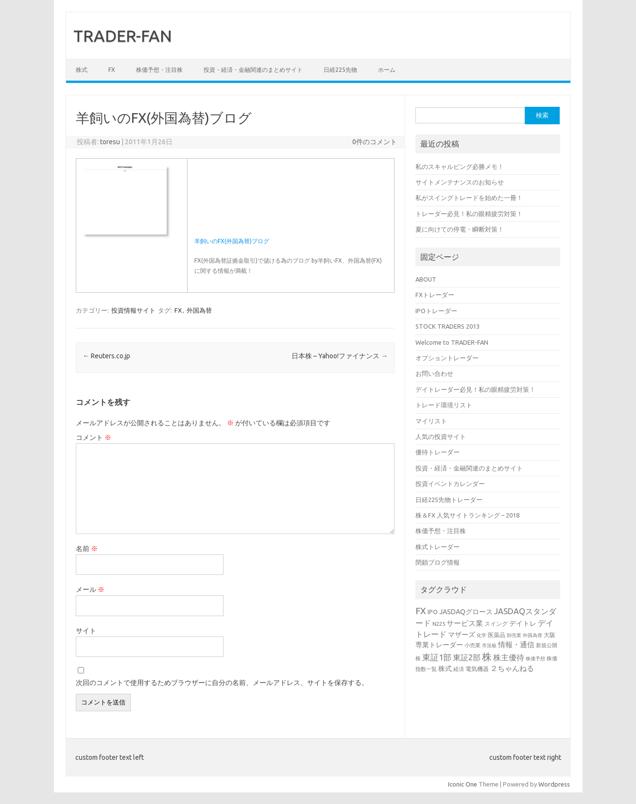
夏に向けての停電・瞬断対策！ (459, 229)
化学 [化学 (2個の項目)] (481, 635)
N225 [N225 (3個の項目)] (438, 623)
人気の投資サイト (440, 436)
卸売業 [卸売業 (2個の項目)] (514, 635)
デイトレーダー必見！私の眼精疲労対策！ (475, 389)
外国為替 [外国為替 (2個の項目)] (532, 635)
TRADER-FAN (122, 35)
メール (90, 589)
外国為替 (199, 310)
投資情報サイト (133, 310)
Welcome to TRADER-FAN (451, 342)
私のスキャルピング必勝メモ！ (459, 166)
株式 (81, 70)
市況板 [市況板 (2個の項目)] (489, 645)
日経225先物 (340, 70)
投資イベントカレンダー (450, 483)
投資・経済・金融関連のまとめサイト (253, 70)
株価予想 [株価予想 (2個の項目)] (535, 658)
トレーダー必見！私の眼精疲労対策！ (469, 213)
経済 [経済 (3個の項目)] (458, 669)
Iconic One (462, 784)
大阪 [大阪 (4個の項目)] (549, 634)
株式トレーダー (437, 546)
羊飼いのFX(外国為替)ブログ (231, 241)
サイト (86, 631)
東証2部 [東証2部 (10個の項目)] (467, 657)
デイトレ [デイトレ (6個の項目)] (522, 623)
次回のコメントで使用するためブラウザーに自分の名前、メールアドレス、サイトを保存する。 (222, 683)
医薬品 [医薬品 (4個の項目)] (496, 634)
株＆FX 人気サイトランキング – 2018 (467, 515)
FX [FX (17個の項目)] (420, 611)
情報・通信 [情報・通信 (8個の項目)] (516, 644)
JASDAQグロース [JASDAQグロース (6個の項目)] (466, 612)
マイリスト (431, 421)
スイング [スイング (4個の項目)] (496, 623)
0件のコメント (374, 142)
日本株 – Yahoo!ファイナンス (340, 356)
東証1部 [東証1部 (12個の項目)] (436, 657)
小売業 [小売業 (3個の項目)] (472, 645)
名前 (87, 549)
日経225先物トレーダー (448, 499)
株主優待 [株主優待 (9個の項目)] (508, 657)
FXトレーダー (434, 294)
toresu (110, 142)
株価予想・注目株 (159, 70)
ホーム (386, 70)
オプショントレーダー (447, 357)
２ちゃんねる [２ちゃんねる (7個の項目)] (512, 668)
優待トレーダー (437, 452)
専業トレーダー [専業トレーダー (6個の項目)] (439, 645)
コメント (93, 437)
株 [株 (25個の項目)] (487, 656)
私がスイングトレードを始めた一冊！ (469, 197)
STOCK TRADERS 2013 (447, 326)
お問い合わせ (434, 373)
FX (111, 70)
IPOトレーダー (436, 310)
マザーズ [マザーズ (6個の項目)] (461, 634)
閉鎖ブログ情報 (437, 562)
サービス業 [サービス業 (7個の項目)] (465, 623)
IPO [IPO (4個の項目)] (433, 611)
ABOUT (425, 279)
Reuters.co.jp (106, 356)
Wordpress (554, 784)
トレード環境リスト (443, 405)
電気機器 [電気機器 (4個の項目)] (477, 668)
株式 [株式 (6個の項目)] (445, 668)
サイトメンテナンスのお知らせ (459, 182)
